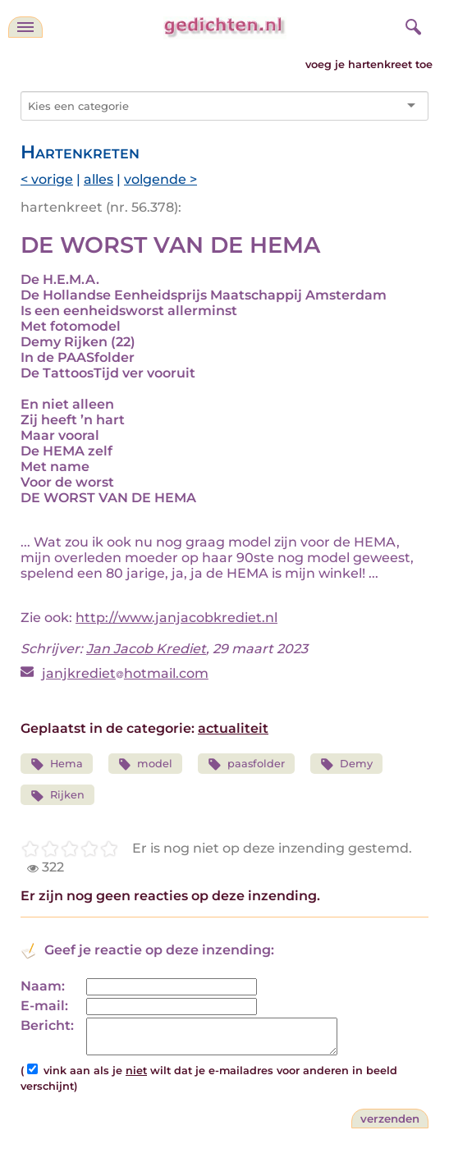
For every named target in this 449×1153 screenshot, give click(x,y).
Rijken (57, 796)
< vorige (47, 179)
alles (98, 179)
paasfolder (246, 764)
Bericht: (47, 1025)
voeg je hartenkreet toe (369, 64)
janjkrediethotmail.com (125, 673)
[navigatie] (25, 27)
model (145, 764)
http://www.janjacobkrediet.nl (176, 617)
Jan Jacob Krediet (146, 649)
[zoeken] (411, 24)
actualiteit (233, 728)
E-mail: (44, 1005)
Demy (346, 764)
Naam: (43, 986)
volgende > (160, 179)
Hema (56, 764)
